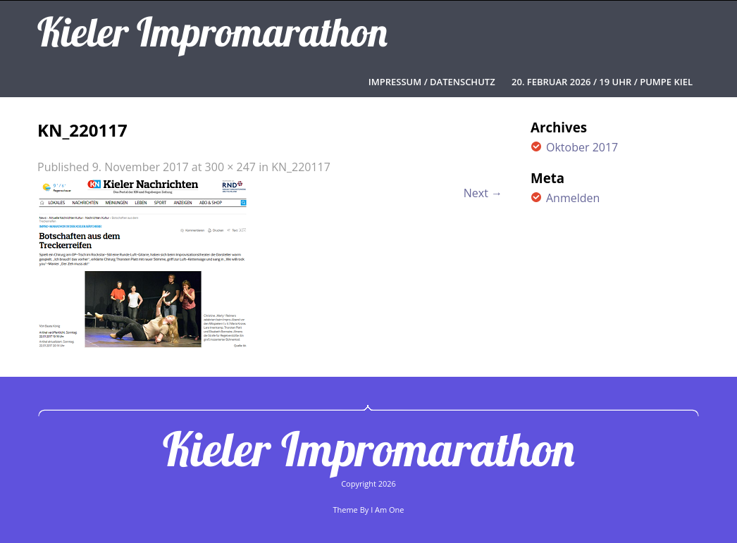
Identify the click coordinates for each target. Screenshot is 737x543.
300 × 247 (230, 167)
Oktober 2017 (582, 147)
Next (483, 193)
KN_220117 (300, 167)
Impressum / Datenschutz (431, 81)
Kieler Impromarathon (368, 448)
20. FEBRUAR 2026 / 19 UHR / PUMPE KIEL (602, 81)
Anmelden (573, 198)
